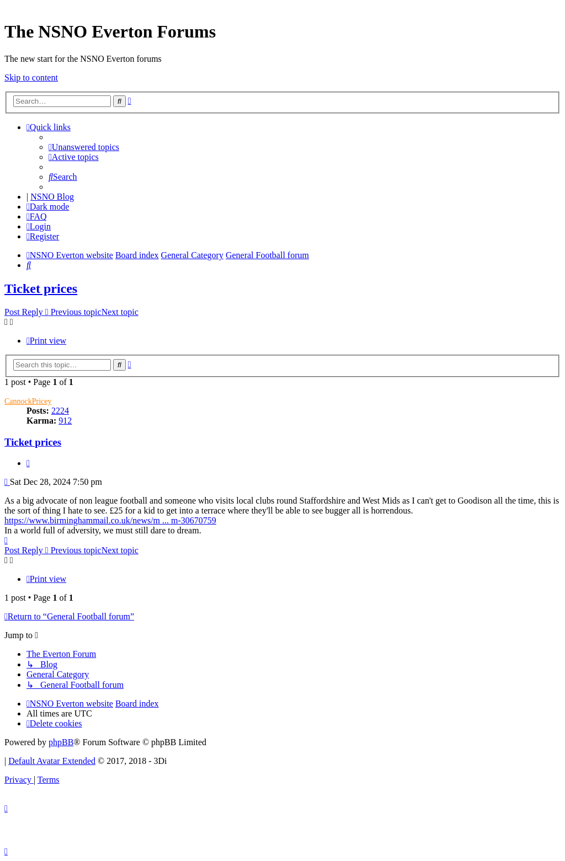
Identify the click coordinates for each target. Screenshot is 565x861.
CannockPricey (28, 401)
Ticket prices (40, 288)
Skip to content (31, 77)
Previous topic (76, 312)
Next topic (120, 312)
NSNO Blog (52, 196)
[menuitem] (84, 147)
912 (65, 420)
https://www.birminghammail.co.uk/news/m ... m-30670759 (110, 520)
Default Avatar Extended (51, 761)
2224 (60, 410)
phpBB (61, 742)
